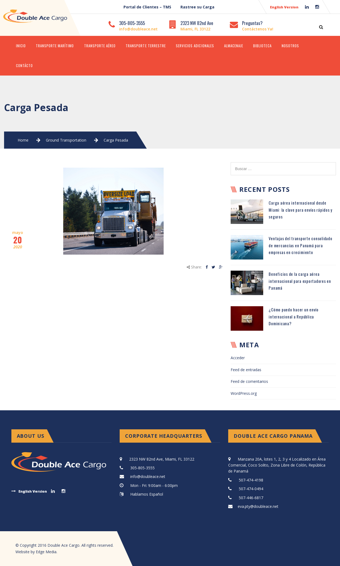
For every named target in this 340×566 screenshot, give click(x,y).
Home (23, 140)
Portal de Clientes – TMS (147, 7)
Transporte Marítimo (55, 45)
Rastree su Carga (197, 7)
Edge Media (46, 551)
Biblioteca (262, 45)
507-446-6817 (251, 497)
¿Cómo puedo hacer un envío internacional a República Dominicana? (294, 316)
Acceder (238, 357)
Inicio (21, 45)
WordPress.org (244, 393)
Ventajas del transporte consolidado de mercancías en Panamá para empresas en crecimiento (300, 245)
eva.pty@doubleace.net (258, 506)
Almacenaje (233, 45)
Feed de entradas (246, 369)
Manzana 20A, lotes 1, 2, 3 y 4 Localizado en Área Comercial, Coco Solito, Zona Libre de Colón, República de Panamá (277, 465)
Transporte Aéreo (100, 45)
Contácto (24, 65)
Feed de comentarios (249, 381)
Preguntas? (252, 23)
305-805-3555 (132, 23)
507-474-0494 (251, 488)
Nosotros (290, 45)
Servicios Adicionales (195, 45)
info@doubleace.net (138, 29)
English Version (284, 7)
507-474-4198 (251, 480)
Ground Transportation (66, 140)
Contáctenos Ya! (257, 29)
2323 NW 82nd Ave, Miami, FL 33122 (161, 459)
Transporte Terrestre (146, 45)
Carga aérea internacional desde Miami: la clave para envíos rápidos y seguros (300, 210)
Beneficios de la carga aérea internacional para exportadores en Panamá (300, 281)
